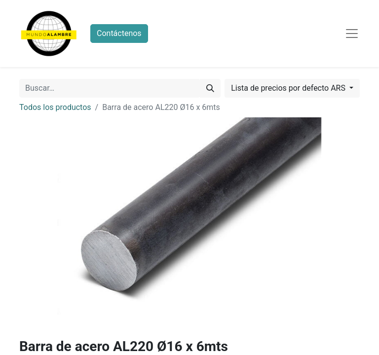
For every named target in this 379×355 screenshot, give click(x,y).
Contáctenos (119, 33)
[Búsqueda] (210, 88)
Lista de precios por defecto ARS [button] (289, 88)
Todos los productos (55, 107)
